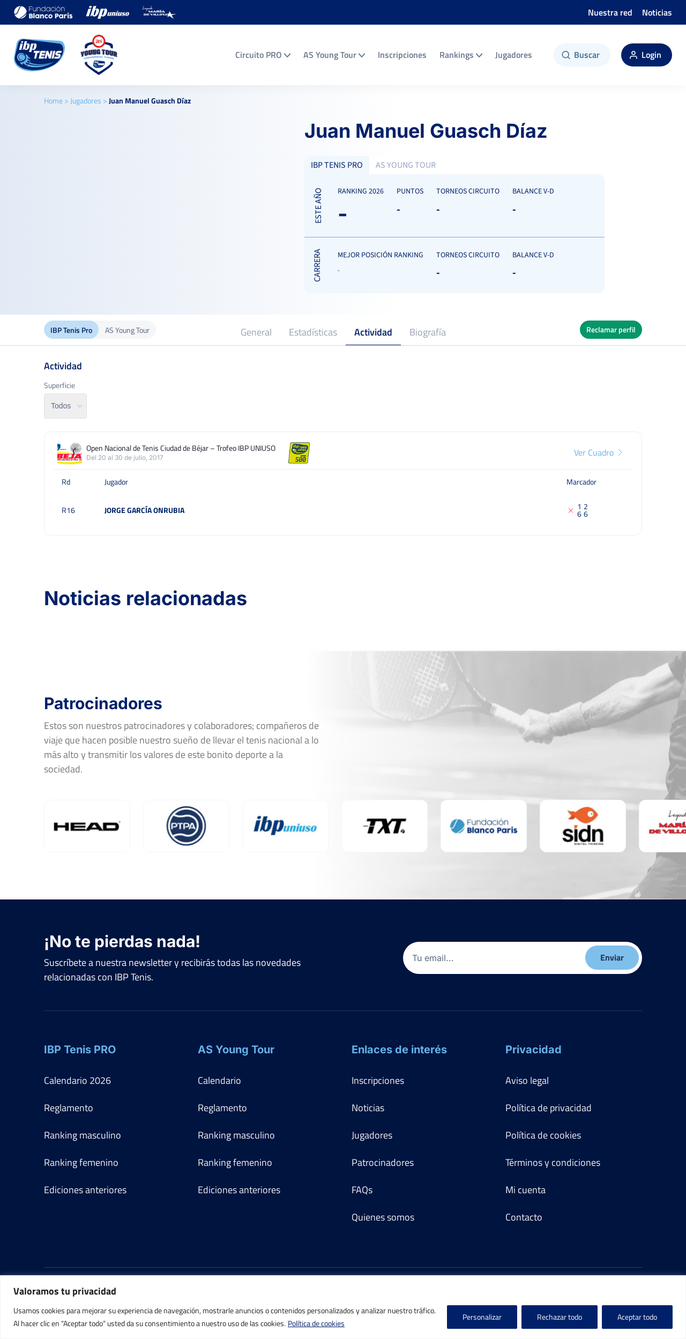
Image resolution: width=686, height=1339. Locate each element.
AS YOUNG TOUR (406, 165)
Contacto (523, 1217)
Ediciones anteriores (85, 1189)
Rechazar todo (559, 1316)
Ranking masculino (82, 1135)
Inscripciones (402, 54)
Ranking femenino (81, 1162)
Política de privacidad (548, 1107)
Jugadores (513, 54)
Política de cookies (316, 1323)
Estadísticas (313, 332)
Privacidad (533, 1049)
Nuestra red (610, 12)
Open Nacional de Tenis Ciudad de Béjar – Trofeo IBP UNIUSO (180, 448)
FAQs (362, 1189)
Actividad (373, 332)
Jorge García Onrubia (144, 510)
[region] (343, 1307)
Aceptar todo (637, 1316)
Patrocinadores (383, 1162)
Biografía (427, 332)
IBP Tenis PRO (80, 1049)
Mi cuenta (525, 1189)
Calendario (219, 1080)
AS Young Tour (334, 54)
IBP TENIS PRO (337, 165)
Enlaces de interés (399, 1049)
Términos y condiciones (552, 1162)
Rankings (460, 54)
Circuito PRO (262, 54)
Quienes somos (383, 1217)
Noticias (657, 12)
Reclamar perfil (611, 329)
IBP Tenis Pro (71, 330)
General (256, 332)
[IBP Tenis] (39, 55)
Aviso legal (527, 1080)
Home (53, 100)
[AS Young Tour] (99, 55)
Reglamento (68, 1107)
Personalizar (482, 1316)
